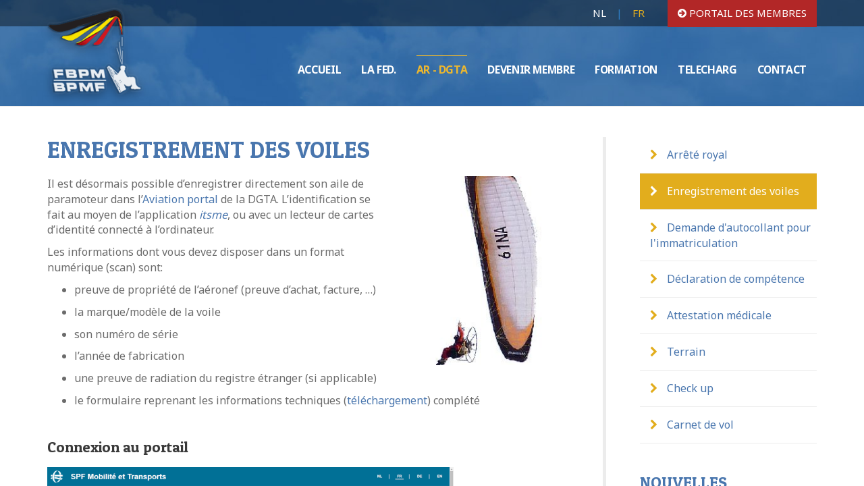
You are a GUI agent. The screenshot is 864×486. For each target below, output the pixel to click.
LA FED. (378, 69)
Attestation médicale (711, 315)
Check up (681, 388)
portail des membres (742, 13)
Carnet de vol (692, 424)
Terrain (677, 351)
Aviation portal (180, 199)
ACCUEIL (319, 69)
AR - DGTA (442, 69)
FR (638, 13)
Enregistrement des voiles (724, 191)
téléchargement (387, 400)
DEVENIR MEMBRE (530, 69)
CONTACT (782, 69)
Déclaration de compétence (727, 278)
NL (599, 13)
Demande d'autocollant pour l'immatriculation (730, 235)
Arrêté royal (689, 154)
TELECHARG (707, 69)
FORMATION (626, 69)
